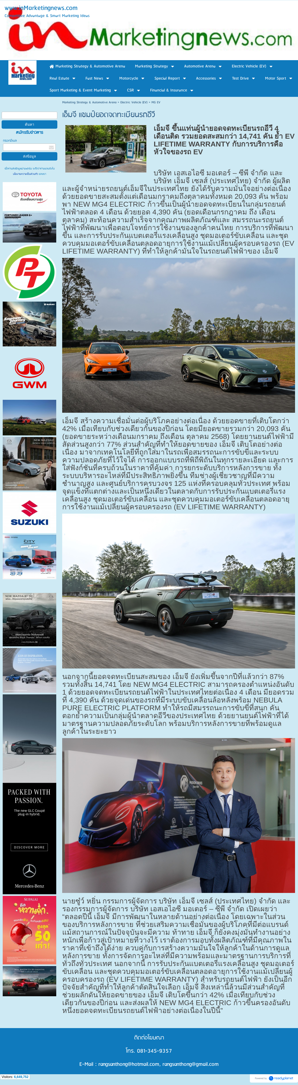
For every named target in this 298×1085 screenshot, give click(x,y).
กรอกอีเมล (10, 141)
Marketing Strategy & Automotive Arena (89, 102)
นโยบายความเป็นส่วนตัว (26, 174)
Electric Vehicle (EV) (134, 102)
